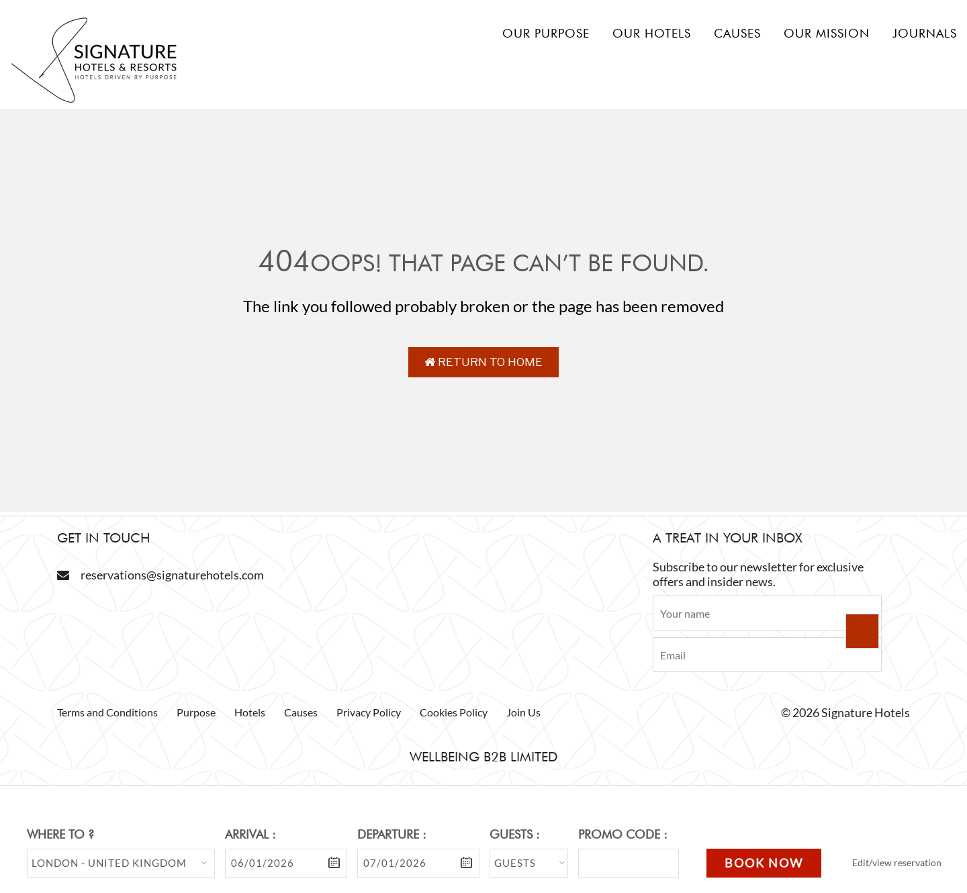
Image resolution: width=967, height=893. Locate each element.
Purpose (196, 712)
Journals (924, 33)
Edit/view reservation (896, 862)
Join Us (523, 712)
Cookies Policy (454, 712)
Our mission (827, 33)
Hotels (249, 712)
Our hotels (651, 33)
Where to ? (60, 834)
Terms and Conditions (107, 712)
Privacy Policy (368, 712)
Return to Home (483, 362)
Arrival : (250, 834)
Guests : (515, 834)
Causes (737, 33)
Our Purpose (546, 33)
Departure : (391, 834)
